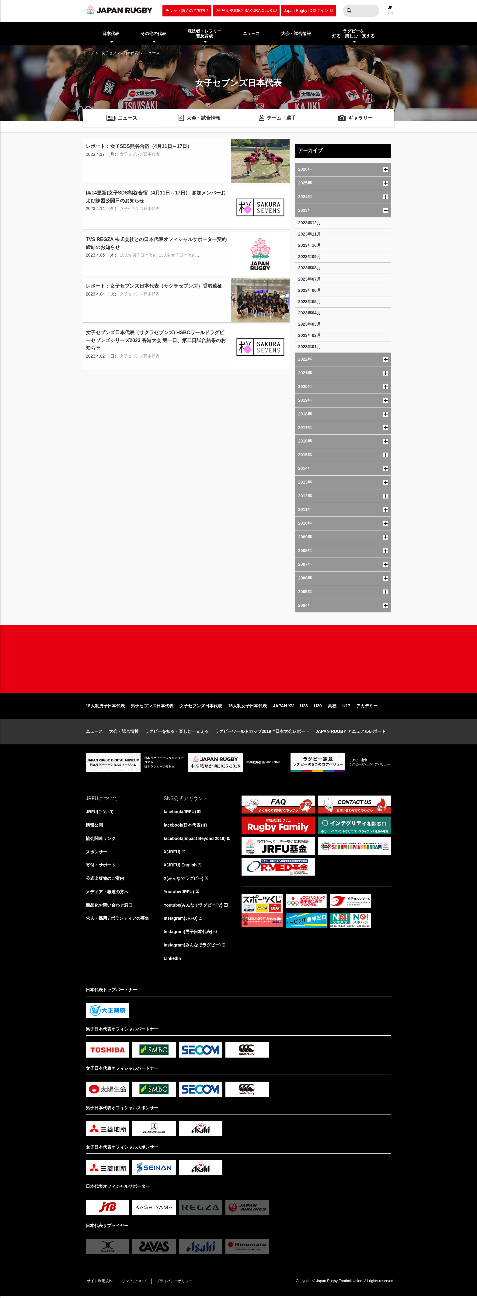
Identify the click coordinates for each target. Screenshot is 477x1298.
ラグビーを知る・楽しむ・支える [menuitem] (353, 34)
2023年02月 (309, 335)
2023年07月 (309, 279)
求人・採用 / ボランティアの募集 (117, 920)
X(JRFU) (172, 853)
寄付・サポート (101, 866)
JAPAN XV (283, 707)
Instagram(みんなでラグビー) (192, 947)
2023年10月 (309, 245)
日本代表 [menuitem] (110, 33)
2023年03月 (309, 324)
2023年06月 (309, 290)
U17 (346, 707)
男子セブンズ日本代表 (152, 707)
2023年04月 (309, 312)
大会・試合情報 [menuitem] (296, 33)
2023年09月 (309, 256)
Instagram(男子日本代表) (188, 933)
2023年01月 (309, 346)
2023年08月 (309, 267)
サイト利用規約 (100, 1283)
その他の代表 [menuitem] (153, 33)
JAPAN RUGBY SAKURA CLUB (244, 10)
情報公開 (94, 826)
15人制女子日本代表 (247, 707)
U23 (304, 707)
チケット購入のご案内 (185, 10)
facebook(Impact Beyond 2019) (195, 840)
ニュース (94, 732)
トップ (88, 53)
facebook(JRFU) (180, 813)
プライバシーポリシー (175, 1283)
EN (390, 13)
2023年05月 (309, 301)
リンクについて (135, 1283)
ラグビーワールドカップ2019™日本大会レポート (262, 732)
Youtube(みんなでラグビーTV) (193, 906)
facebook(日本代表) (183, 826)
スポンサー (96, 853)
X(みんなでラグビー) (184, 880)
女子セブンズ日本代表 (120, 53)
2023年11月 (309, 234)
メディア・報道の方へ (107, 893)
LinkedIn (172, 960)
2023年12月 (309, 222)
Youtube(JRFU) (179, 893)
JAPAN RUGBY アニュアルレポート (350, 732)
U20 (318, 707)
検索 (349, 11)
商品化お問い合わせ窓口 (109, 906)
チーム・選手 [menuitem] (281, 118)
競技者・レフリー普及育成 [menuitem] (204, 34)
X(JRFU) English (180, 866)
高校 (332, 707)
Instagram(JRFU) (181, 920)
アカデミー (367, 707)
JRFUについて (100, 813)
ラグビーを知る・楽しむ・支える (177, 732)
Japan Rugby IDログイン (306, 10)
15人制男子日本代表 (105, 707)
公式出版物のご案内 (105, 880)
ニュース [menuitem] (251, 33)
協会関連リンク (101, 840)
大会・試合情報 (124, 732)
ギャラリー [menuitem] (360, 118)
